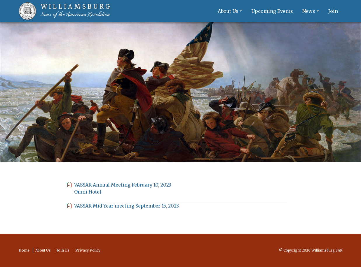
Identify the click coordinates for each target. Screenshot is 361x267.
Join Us (63, 250)
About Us (228, 11)
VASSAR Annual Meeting (180, 188)
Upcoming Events (272, 11)
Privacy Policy (87, 250)
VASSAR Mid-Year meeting (126, 206)
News (308, 11)
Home (24, 250)
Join (333, 11)
